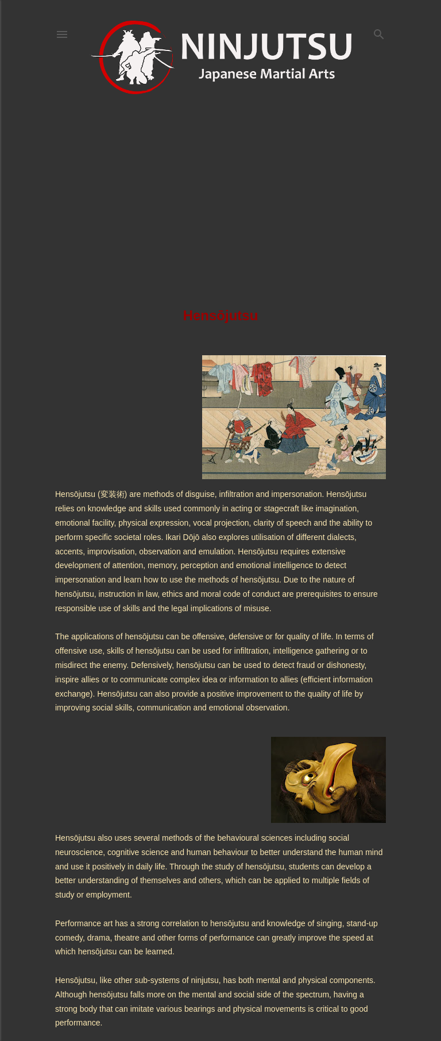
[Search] (379, 32)
